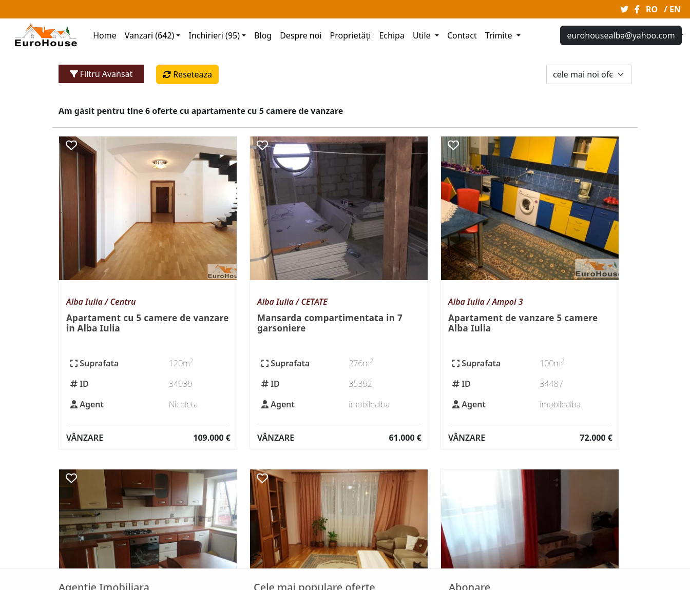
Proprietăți (350, 35)
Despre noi (300, 35)
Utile (423, 35)
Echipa (391, 35)
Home (105, 35)
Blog (263, 35)
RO (652, 9)
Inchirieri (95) (214, 35)
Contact (462, 35)
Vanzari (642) (150, 35)
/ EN (672, 9)
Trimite (499, 35)
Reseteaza (187, 74)
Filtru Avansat (101, 74)
